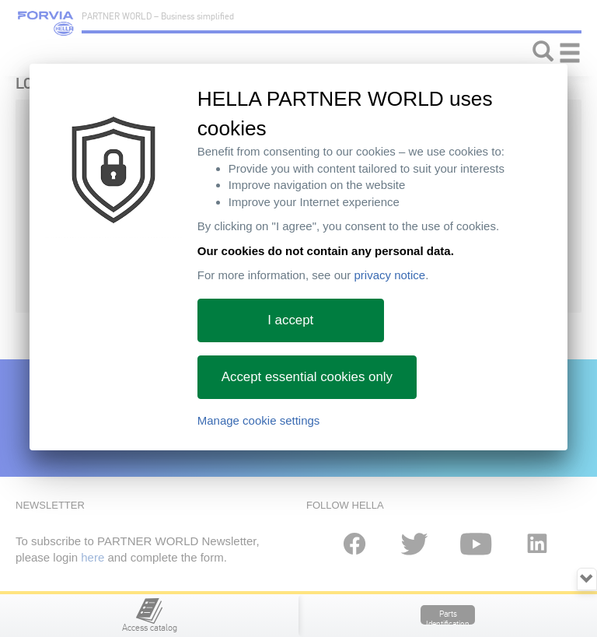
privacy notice (389, 275)
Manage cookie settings (258, 420)
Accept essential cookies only (307, 376)
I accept (290, 320)
